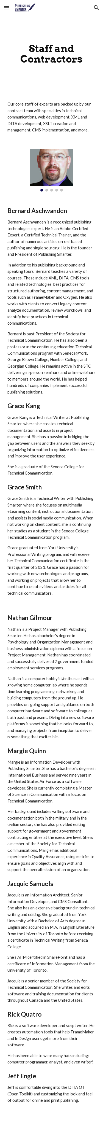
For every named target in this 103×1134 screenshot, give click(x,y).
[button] (6, 7)
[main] (51, 53)
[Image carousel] (51, 170)
